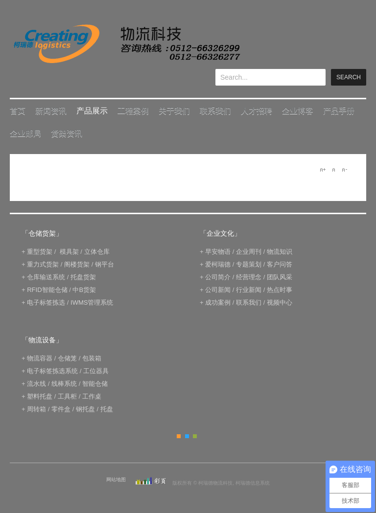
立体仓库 (97, 251)
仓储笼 (67, 358)
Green (195, 436)
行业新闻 (248, 289)
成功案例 (218, 302)
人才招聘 (256, 111)
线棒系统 (64, 383)
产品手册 (338, 111)
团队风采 (279, 277)
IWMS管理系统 (91, 302)
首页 (17, 111)
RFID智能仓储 (47, 289)
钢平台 (104, 264)
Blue (187, 436)
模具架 (69, 251)
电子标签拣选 (46, 302)
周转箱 (36, 409)
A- (344, 170)
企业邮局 (25, 133)
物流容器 (39, 358)
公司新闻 (218, 289)
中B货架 (84, 289)
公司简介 (218, 277)
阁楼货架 (77, 264)
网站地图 (116, 479)
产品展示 (92, 111)
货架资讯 (66, 133)
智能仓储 (95, 383)
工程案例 (133, 111)
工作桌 (91, 396)
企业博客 (297, 111)
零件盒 (60, 409)
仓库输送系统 (46, 277)
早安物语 (218, 251)
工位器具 (96, 371)
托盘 (106, 409)
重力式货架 (43, 264)
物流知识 (279, 251)
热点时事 (279, 289)
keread (126, 43)
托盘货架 (83, 277)
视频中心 (279, 302)
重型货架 (39, 251)
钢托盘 (85, 409)
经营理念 (248, 277)
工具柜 (67, 396)
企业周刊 (248, 251)
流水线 (36, 383)
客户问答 (279, 264)
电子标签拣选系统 (51, 371)
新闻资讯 (51, 111)
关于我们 (174, 111)
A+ (322, 170)
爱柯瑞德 (218, 264)
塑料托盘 (39, 396)
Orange (179, 436)
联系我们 (215, 111)
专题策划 (248, 264)
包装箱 (91, 358)
